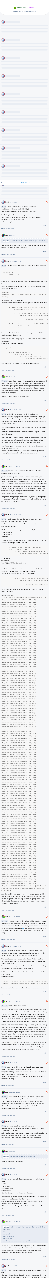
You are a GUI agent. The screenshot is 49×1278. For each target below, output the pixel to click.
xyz (5, 26)
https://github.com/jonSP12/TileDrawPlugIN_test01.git (19, 1153)
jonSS (7, 60)
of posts (24, 2)
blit (23, 748)
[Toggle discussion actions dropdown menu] (47, 2)
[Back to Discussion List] (2, 2)
